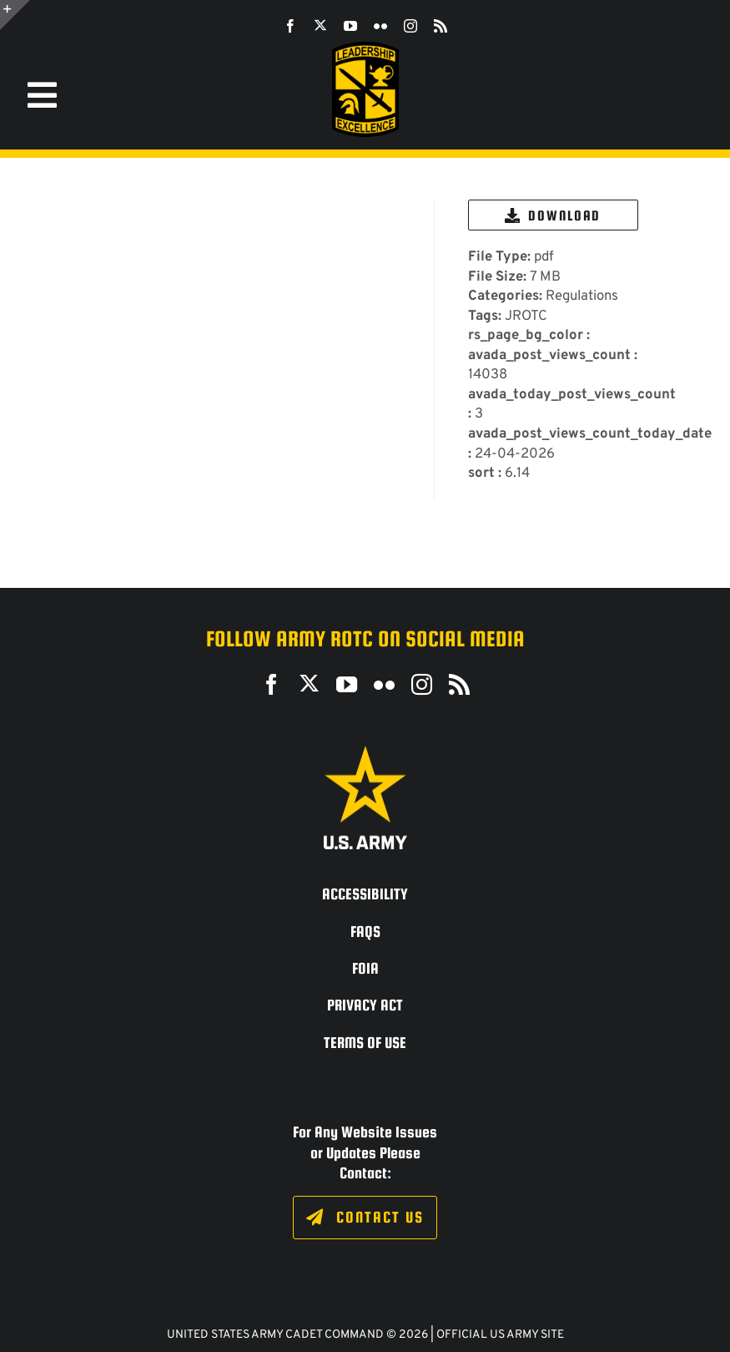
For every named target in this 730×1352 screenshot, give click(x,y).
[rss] (440, 26)
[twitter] (320, 25)
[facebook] (290, 26)
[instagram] (410, 26)
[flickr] (380, 26)
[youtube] (350, 26)
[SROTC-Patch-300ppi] (365, 48)
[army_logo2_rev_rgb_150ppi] (365, 752)
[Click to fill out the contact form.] (365, 1217)
